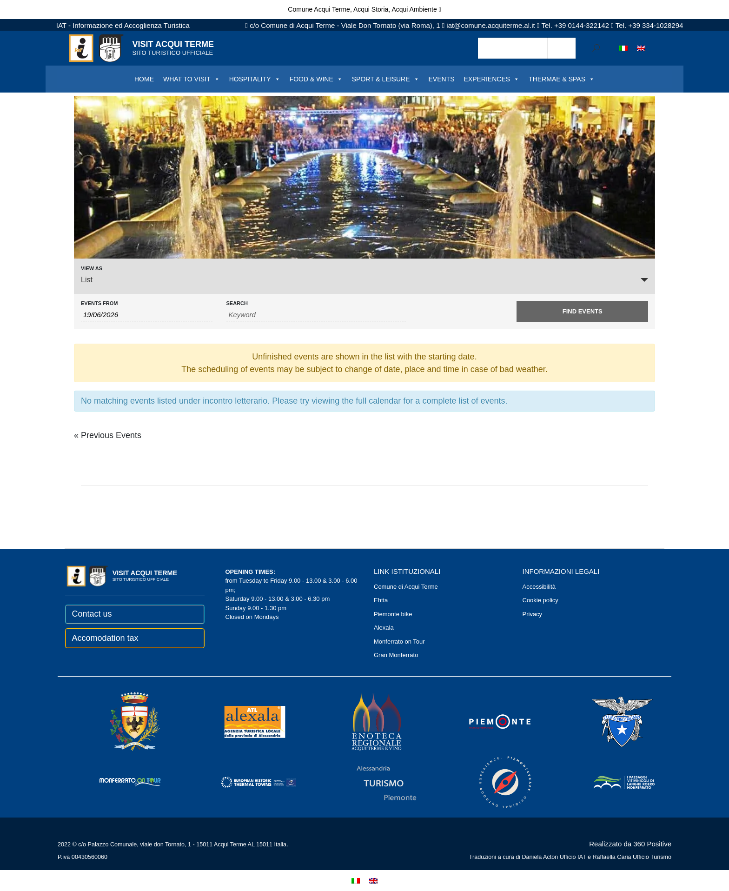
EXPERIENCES (492, 79)
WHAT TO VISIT (191, 79)
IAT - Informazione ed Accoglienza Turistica (123, 25)
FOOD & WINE (316, 79)
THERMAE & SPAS (562, 79)
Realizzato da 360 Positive (630, 844)
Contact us (92, 613)
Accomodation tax (105, 638)
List (87, 280)
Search (237, 303)
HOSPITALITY (254, 79)
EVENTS (442, 79)
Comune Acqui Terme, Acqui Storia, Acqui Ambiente (364, 9)
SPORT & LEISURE (385, 79)
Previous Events (107, 435)
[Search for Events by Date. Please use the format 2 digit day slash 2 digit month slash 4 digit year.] (146, 314)
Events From (99, 303)
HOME (144, 79)
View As (91, 268)
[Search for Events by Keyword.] (316, 314)
